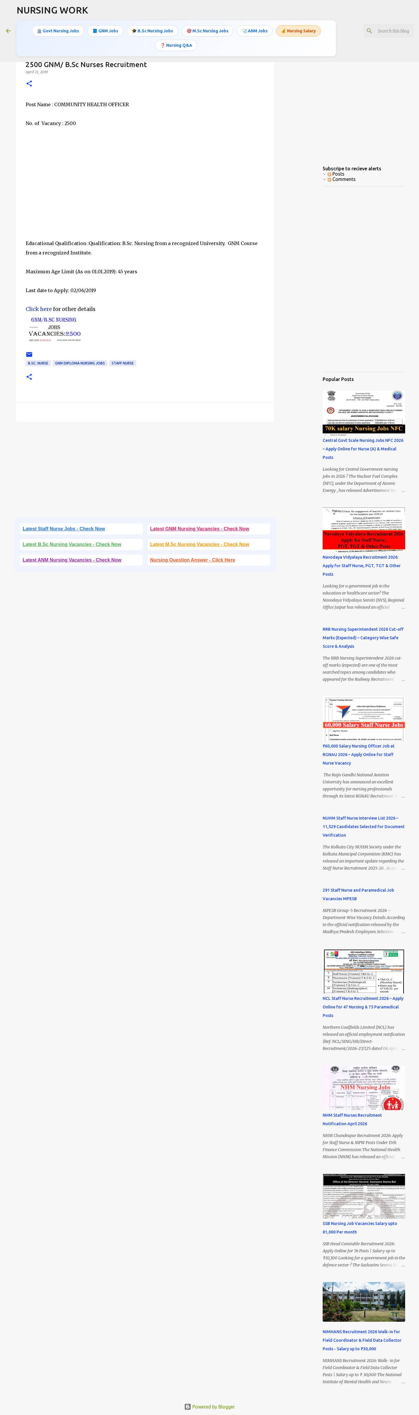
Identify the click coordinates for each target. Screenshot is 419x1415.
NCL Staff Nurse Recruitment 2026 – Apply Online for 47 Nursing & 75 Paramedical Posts (363, 1007)
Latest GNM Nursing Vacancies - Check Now (199, 528)
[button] (29, 84)
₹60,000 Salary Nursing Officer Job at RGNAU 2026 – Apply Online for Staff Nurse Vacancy (359, 754)
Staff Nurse (123, 363)
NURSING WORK (52, 10)
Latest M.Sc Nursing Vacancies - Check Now (199, 544)
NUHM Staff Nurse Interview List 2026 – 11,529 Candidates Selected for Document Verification (364, 827)
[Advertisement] (145, 188)
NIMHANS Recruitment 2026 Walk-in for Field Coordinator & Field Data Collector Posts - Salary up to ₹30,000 (362, 1340)
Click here (39, 309)
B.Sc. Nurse (38, 363)
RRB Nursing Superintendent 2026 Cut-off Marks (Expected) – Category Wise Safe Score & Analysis (363, 638)
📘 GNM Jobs (105, 31)
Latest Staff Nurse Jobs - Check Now (64, 528)
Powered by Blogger (209, 1406)
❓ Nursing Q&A (176, 45)
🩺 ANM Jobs (255, 31)
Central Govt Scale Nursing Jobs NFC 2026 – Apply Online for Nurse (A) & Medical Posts (363, 449)
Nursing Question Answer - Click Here (192, 559)
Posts (336, 174)
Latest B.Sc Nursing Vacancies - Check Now (72, 544)
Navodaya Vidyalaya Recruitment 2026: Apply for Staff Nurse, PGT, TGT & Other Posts (362, 566)
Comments (342, 179)
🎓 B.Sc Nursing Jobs (152, 31)
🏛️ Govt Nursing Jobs (58, 31)
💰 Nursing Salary (298, 31)
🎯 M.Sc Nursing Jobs (207, 31)
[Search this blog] (383, 31)
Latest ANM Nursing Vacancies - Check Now (72, 559)
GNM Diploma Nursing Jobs (80, 363)
